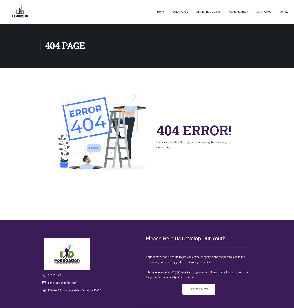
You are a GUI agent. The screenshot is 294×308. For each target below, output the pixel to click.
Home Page (163, 147)
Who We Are (180, 11)
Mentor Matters (238, 11)
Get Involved (263, 11)
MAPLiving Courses (208, 11)
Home (161, 11)
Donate (284, 11)
